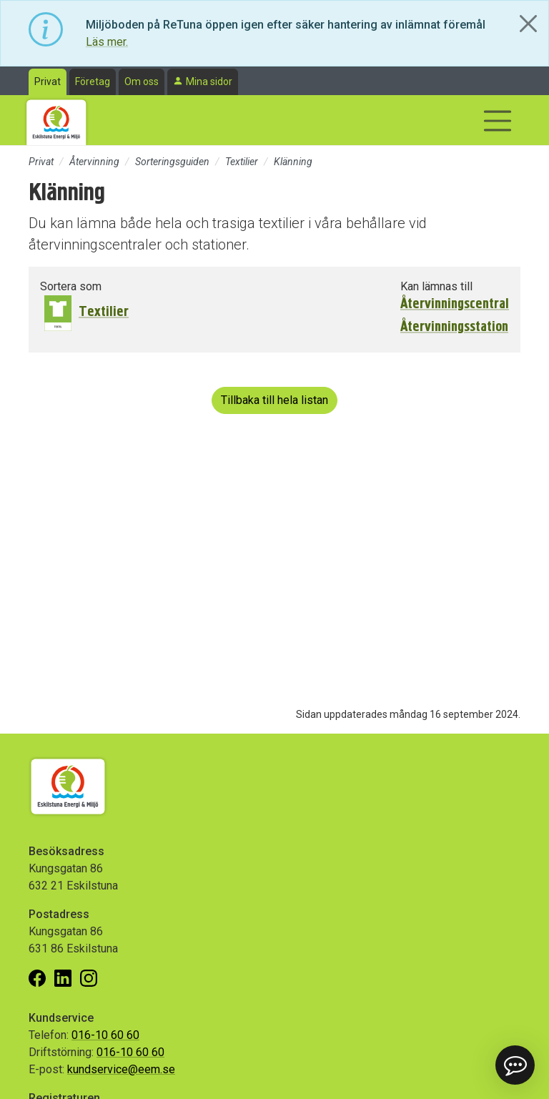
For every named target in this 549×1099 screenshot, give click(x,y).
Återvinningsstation (454, 326)
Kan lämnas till (436, 286)
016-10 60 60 (105, 1035)
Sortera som (71, 286)
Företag (92, 81)
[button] (514, 1064)
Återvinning (94, 161)
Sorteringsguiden (172, 161)
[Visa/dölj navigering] (497, 121)
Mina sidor (209, 81)
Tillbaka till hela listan (274, 400)
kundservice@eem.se (121, 1069)
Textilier (241, 161)
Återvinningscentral (454, 303)
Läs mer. (107, 42)
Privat (47, 81)
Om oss (141, 81)
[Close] (528, 23)
